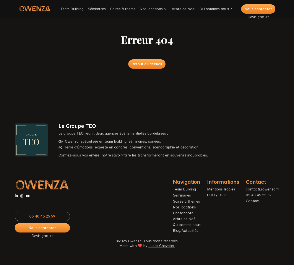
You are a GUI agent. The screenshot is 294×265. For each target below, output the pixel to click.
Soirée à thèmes (186, 201)
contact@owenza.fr (262, 189)
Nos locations (184, 207)
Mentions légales (221, 189)
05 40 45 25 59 (258, 195)
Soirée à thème (122, 9)
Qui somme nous (187, 225)
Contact (253, 201)
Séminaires (97, 9)
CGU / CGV (216, 195)
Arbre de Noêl (184, 219)
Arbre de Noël (183, 9)
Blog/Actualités (185, 230)
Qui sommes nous (214, 9)
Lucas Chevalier (161, 246)
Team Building (71, 9)
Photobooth (183, 213)
